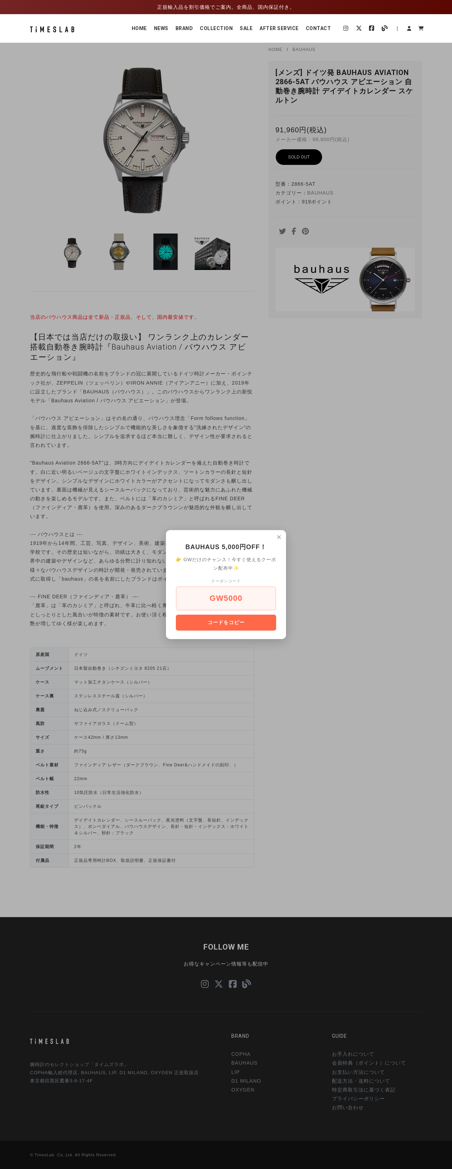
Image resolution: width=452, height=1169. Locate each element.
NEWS (161, 28)
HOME (139, 28)
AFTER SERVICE (279, 28)
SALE (246, 28)
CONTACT (318, 28)
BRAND (184, 28)
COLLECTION (216, 28)
